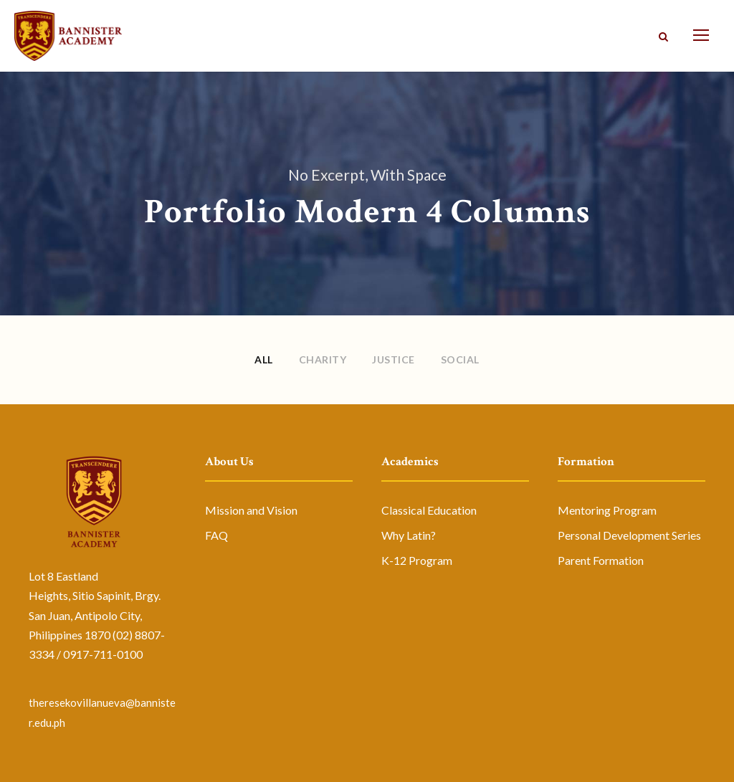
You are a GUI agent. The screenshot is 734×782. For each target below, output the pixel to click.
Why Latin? (408, 535)
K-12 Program (416, 560)
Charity (323, 359)
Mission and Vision (251, 510)
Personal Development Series (629, 535)
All (263, 359)
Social (460, 359)
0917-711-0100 (103, 654)
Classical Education (429, 510)
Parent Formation (601, 560)
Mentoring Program (607, 510)
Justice (393, 359)
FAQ (216, 535)
